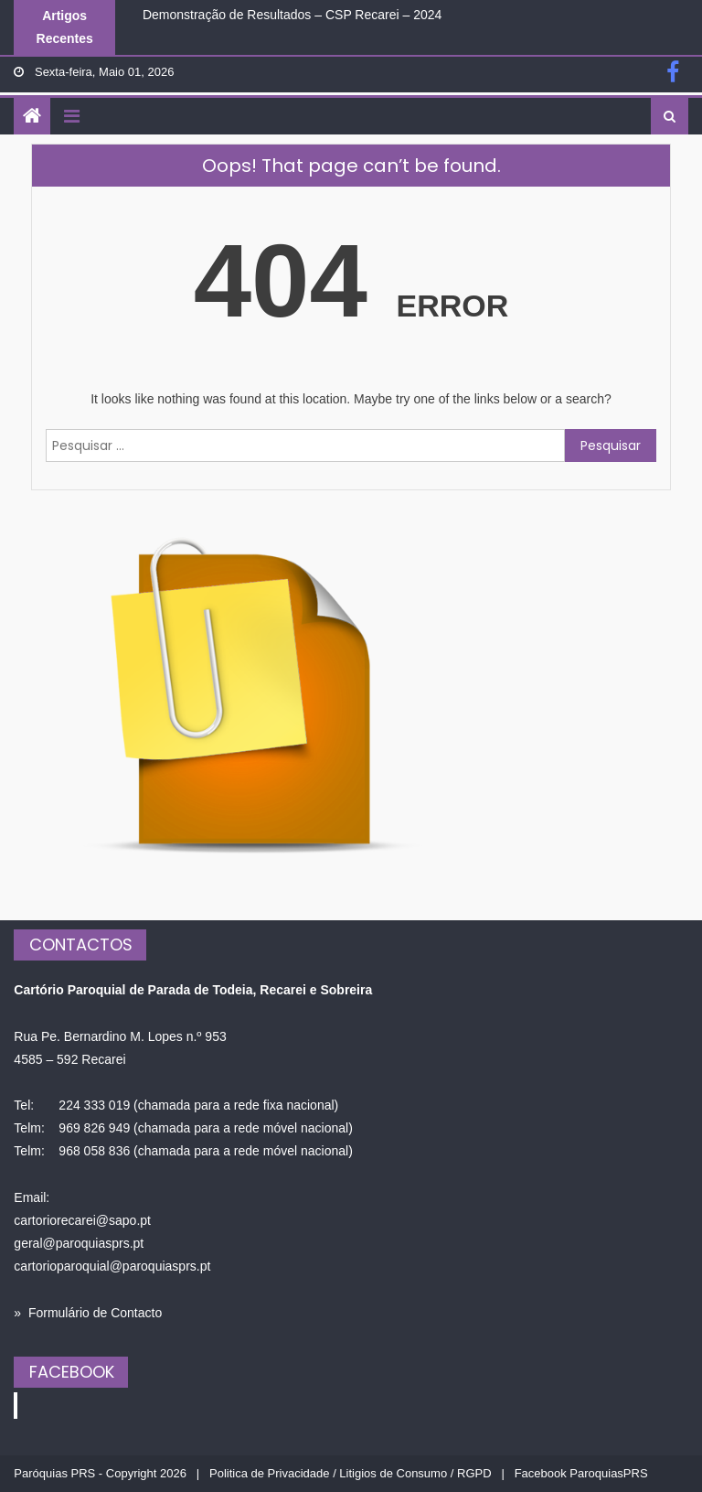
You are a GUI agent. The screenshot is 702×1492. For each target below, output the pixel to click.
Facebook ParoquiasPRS (581, 1473)
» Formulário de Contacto (88, 1312)
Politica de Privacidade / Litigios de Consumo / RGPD (350, 1473)
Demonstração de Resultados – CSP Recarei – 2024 (292, 14)
